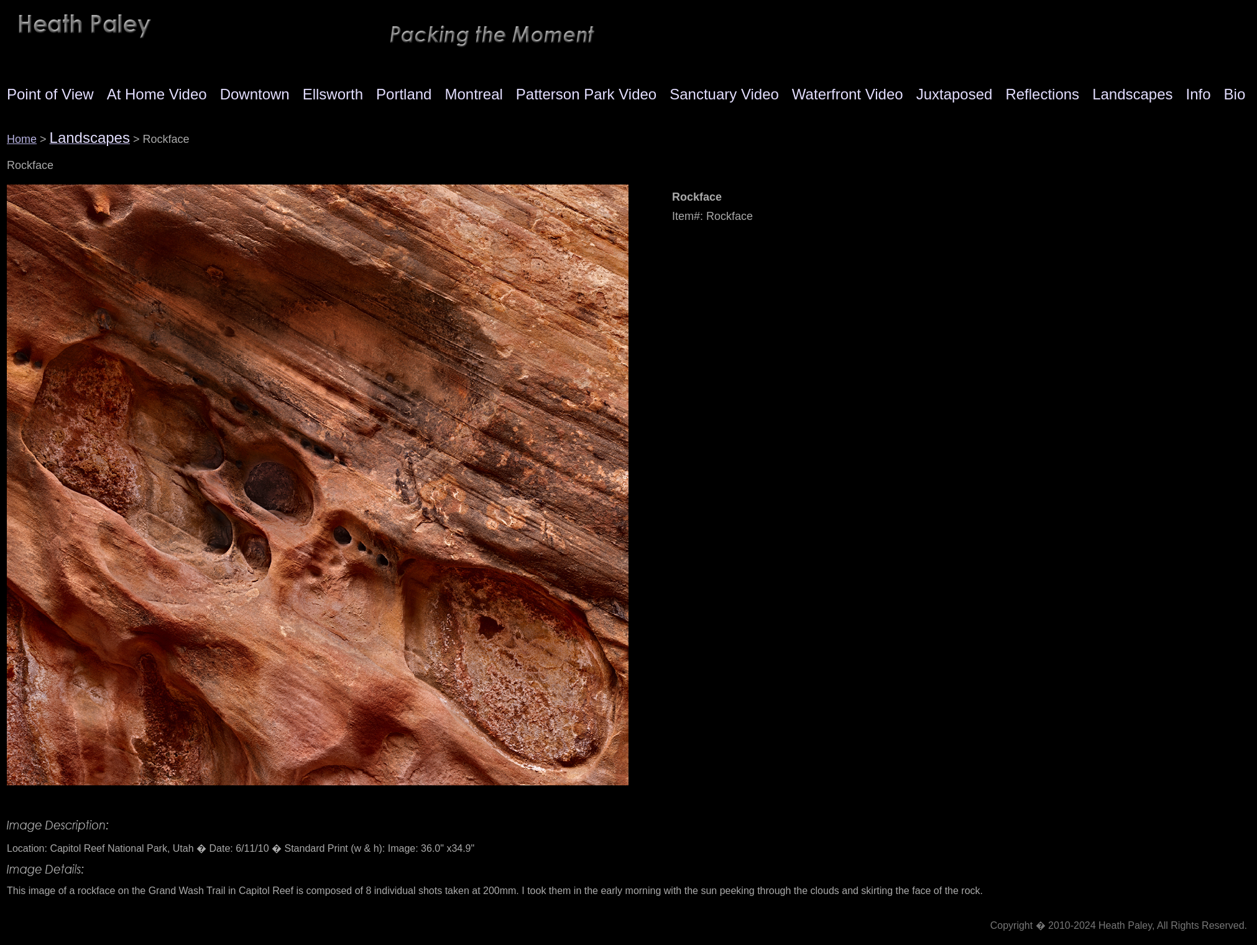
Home (22, 139)
